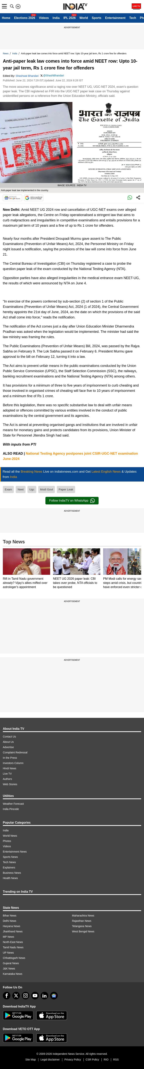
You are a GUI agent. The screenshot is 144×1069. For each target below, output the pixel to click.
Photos (7, 841)
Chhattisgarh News (14, 957)
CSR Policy (92, 1059)
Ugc (31, 489)
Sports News (10, 856)
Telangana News (82, 926)
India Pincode (11, 809)
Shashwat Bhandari (27, 75)
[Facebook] (6, 995)
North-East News (13, 942)
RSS (116, 1059)
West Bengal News (83, 931)
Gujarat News (11, 963)
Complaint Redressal (15, 752)
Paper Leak (66, 489)
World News (10, 835)
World (83, 17)
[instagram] (25, 995)
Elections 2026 (24, 17)
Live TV (7, 773)
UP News (8, 952)
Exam (8, 489)
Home (6, 17)
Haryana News (11, 926)
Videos (44, 17)
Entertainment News (15, 851)
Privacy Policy (72, 1059)
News (6, 53)
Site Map (30, 1059)
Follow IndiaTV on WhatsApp (72, 500)
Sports (96, 17)
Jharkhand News (13, 931)
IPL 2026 (69, 17)
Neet (21, 489)
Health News (10, 878)
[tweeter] (16, 995)
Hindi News (9, 768)
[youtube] (35, 995)
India (56, 17)
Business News (12, 872)
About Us (8, 741)
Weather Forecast (13, 803)
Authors (7, 778)
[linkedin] (44, 995)
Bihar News (9, 915)
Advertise (8, 747)
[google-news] (54, 995)
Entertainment (115, 17)
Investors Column (13, 763)
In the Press (10, 757)
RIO (106, 1059)
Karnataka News (12, 973)
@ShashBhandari (53, 75)
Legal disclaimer (50, 1059)
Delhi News (9, 920)
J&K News (9, 968)
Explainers (9, 867)
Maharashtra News (83, 915)
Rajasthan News (81, 920)
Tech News (9, 862)
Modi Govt (46, 489)
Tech (132, 17)
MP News (8, 936)
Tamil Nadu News (13, 947)
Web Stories (10, 784)
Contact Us (9, 736)
